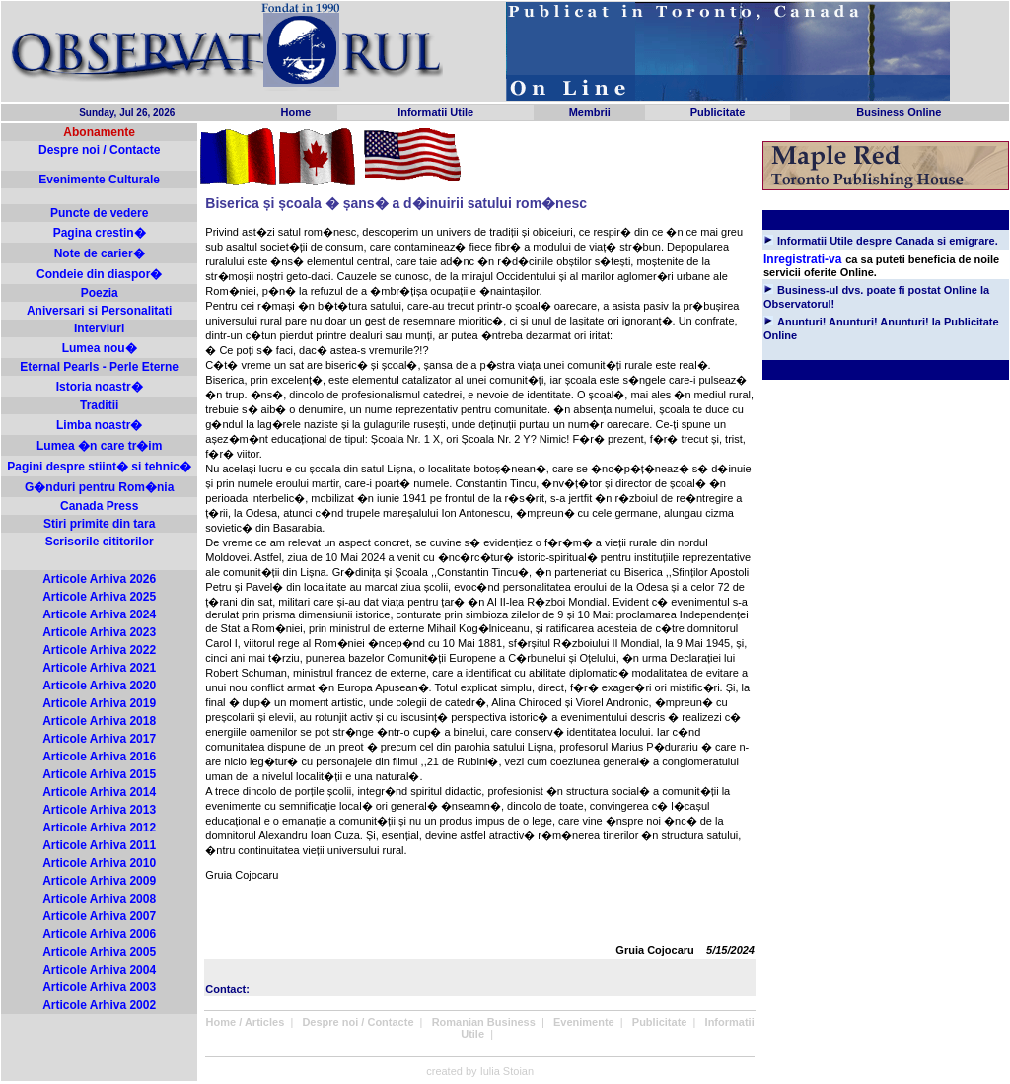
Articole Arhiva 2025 (99, 597)
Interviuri (99, 328)
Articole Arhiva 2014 (99, 792)
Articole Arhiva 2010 (99, 863)
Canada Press (99, 506)
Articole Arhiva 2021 (99, 668)
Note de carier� (99, 253)
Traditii (99, 405)
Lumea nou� (99, 348)
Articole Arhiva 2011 (99, 845)
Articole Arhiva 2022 (99, 650)
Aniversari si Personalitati (99, 311)
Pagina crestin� (99, 233)
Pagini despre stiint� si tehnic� (99, 466)
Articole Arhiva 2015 (99, 774)
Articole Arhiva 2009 (99, 881)
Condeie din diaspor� (99, 274)
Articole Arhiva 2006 (99, 934)
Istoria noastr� (99, 387)
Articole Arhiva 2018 (99, 721)
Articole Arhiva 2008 (99, 898)
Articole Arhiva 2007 (99, 916)
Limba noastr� (99, 425)
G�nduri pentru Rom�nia (99, 487)
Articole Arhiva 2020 (99, 685)
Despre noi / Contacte (99, 150)
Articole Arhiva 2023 (99, 632)
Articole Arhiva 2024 (99, 614)
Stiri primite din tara (99, 524)
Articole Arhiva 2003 (99, 987)
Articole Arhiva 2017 (99, 739)
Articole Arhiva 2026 (99, 579)
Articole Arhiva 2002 (99, 1005)
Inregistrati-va (802, 259)
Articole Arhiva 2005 (99, 952)
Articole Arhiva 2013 (99, 810)
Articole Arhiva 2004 (99, 969)
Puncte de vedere (99, 213)
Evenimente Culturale (99, 179)
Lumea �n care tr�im (99, 446)
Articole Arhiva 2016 (99, 756)
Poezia (99, 293)
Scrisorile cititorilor (99, 541)
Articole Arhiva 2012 (99, 827)
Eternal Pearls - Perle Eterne (99, 367)
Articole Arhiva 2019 (99, 703)
